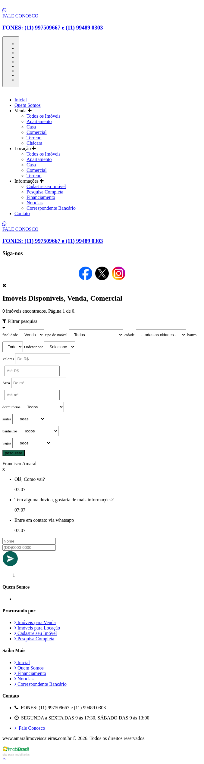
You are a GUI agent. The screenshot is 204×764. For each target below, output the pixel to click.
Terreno (34, 137)
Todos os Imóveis (44, 116)
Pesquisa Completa (45, 191)
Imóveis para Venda (35, 622)
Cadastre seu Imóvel (46, 186)
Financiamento (41, 197)
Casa (31, 126)
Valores (8, 359)
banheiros (9, 431)
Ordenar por (33, 347)
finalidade (10, 335)
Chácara (34, 143)
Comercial (37, 132)
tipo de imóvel (56, 335)
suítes (6, 419)
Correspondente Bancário (51, 208)
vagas (6, 443)
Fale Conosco (29, 728)
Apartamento (39, 121)
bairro (192, 335)
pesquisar (13, 453)
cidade (129, 335)
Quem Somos (27, 105)
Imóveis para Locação (37, 627)
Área (6, 383)
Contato (22, 213)
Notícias (34, 202)
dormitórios (11, 407)
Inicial (20, 99)
